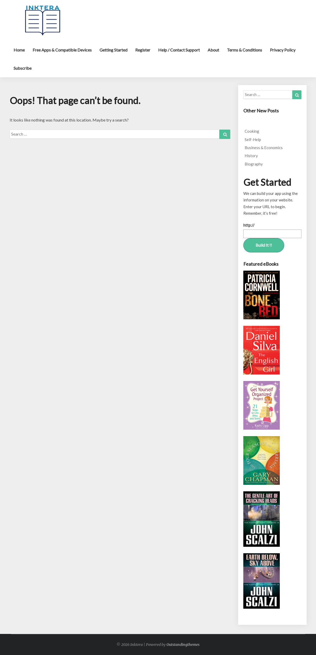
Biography (254, 164)
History (251, 155)
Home (19, 49)
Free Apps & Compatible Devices (62, 49)
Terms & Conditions (244, 49)
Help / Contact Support (179, 49)
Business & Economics (264, 147)
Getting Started (113, 49)
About (213, 49)
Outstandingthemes (183, 644)
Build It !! (264, 245)
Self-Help (253, 139)
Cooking (252, 131)
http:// (249, 225)
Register (142, 49)
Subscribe (23, 68)
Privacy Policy (282, 49)
